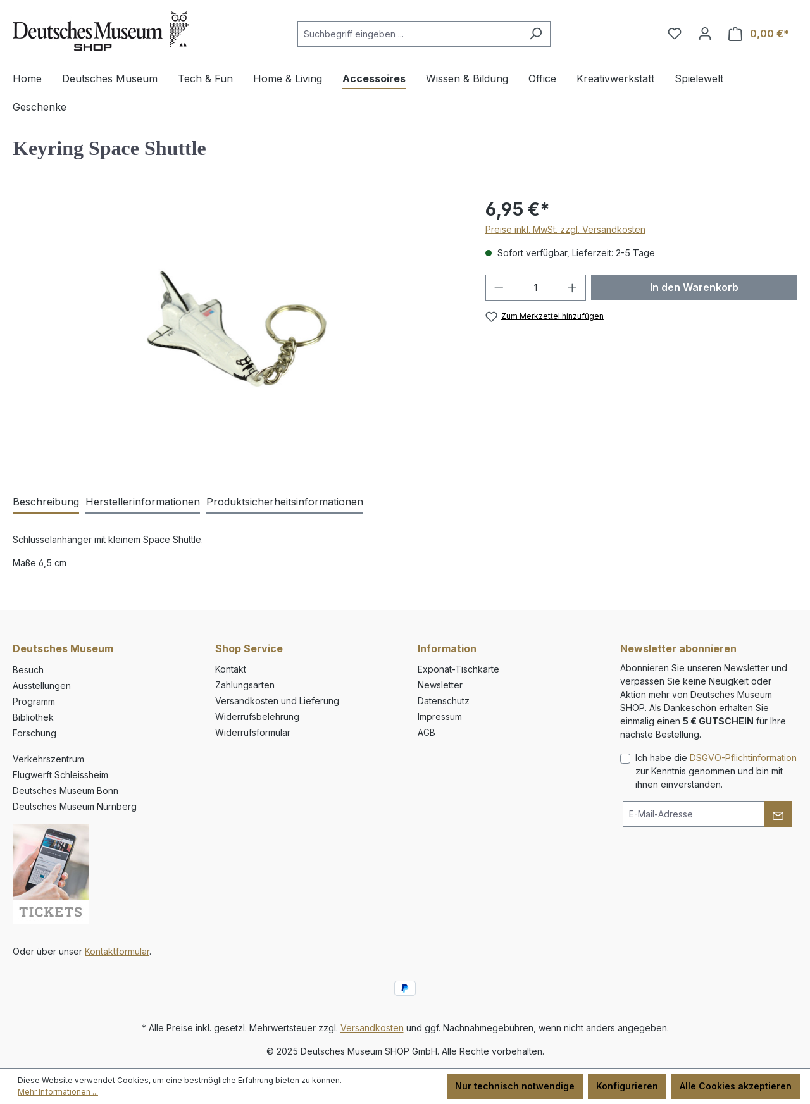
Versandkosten (372, 1027)
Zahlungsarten (245, 684)
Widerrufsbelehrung (257, 716)
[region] (236, 332)
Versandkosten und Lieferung (277, 700)
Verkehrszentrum (48, 759)
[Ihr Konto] (705, 33)
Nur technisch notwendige (515, 1086)
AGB (426, 732)
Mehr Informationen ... (58, 1091)
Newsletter (440, 684)
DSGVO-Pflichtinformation (743, 757)
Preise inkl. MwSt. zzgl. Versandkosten (565, 229)
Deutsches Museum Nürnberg (75, 806)
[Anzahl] (535, 288)
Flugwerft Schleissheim (60, 774)
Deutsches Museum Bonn (65, 790)
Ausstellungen (42, 685)
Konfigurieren (627, 1086)
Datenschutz (444, 700)
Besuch (28, 669)
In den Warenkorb (694, 287)
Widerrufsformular (252, 732)
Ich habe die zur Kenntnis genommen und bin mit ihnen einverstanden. (716, 771)
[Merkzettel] (674, 33)
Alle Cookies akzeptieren (736, 1086)
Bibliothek (33, 717)
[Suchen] (536, 34)
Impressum (440, 716)
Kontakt (230, 669)
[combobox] (409, 34)
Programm (34, 701)
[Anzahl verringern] (498, 288)
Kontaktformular (117, 951)
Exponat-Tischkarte (458, 669)
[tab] (46, 502)
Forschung (34, 733)
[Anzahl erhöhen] (572, 288)
